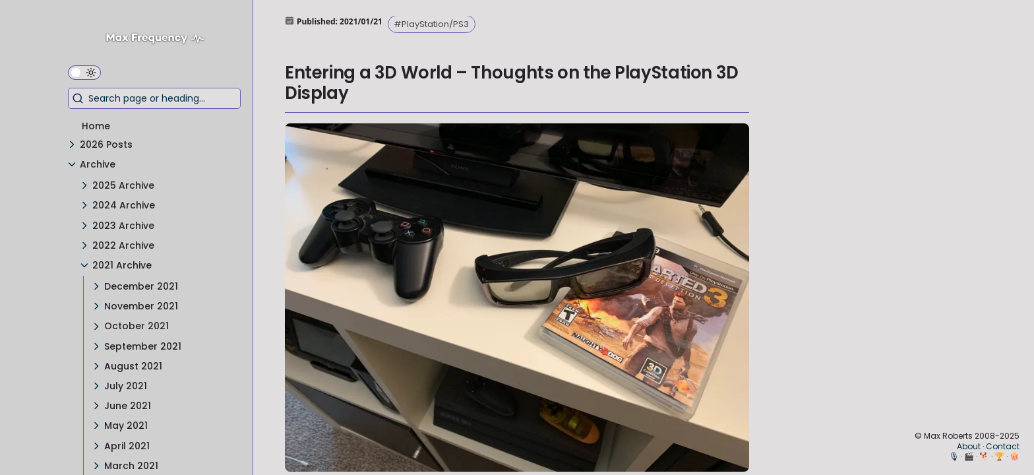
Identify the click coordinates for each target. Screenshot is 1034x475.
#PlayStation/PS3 (431, 24)
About (969, 446)
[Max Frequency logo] (160, 40)
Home (96, 126)
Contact (1002, 446)
